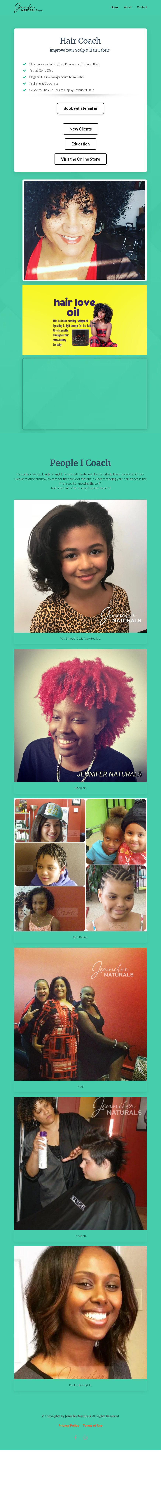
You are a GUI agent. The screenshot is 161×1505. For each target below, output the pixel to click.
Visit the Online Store (80, 159)
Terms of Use (93, 1426)
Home (114, 7)
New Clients (80, 128)
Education (80, 143)
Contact (142, 7)
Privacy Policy (69, 1426)
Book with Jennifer (80, 108)
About (128, 7)
